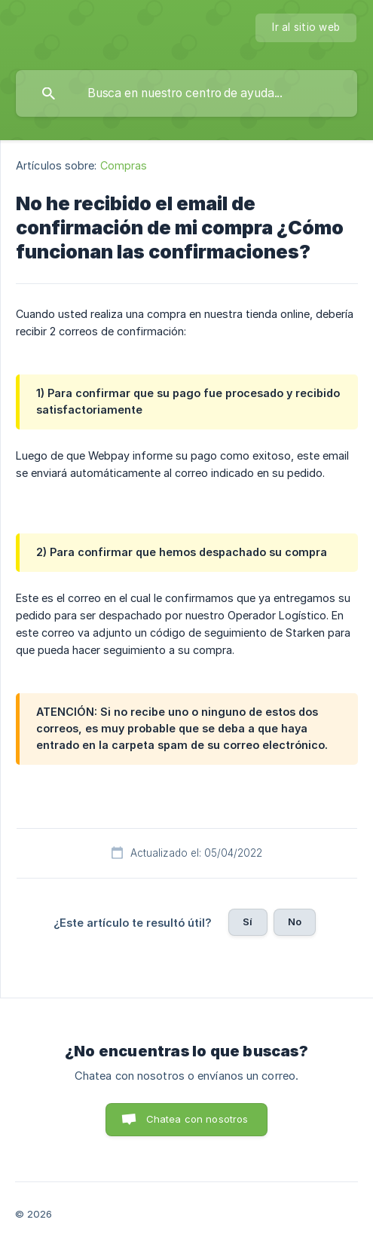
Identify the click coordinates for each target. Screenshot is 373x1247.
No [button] (294, 921)
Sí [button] (247, 921)
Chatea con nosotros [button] (197, 1119)
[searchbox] (186, 93)
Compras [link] (124, 165)
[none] (305, 28)
